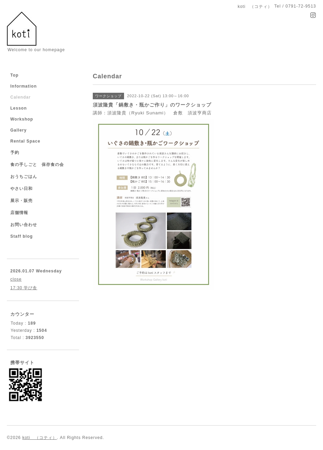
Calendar (20, 97)
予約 (14, 152)
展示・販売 (21, 200)
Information (23, 86)
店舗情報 (19, 212)
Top (14, 75)
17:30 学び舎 (23, 287)
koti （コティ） (39, 437)
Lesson (18, 108)
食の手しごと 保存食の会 (37, 164)
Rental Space (25, 141)
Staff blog (21, 236)
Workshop (21, 119)
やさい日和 (21, 188)
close (16, 279)
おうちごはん (23, 176)
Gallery (18, 130)
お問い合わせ (23, 224)
